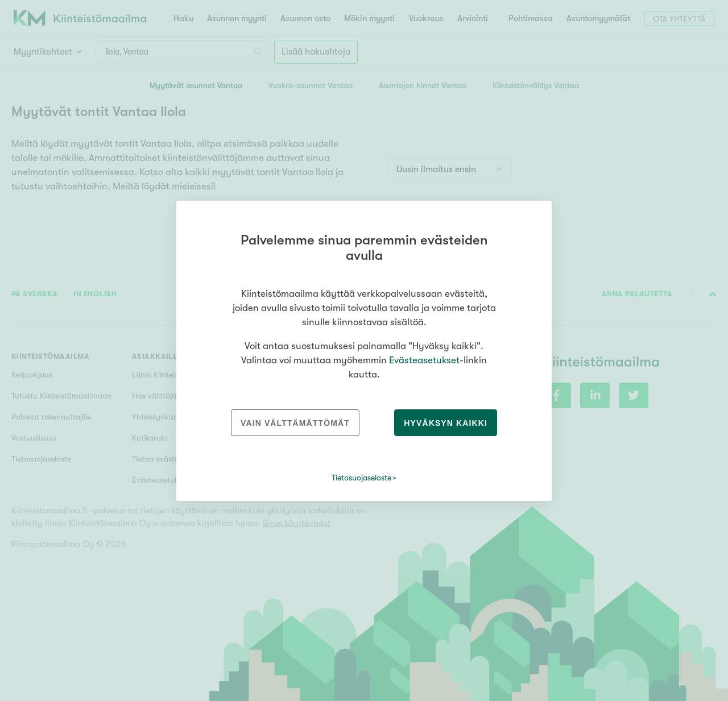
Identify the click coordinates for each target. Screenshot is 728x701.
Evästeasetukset (424, 360)
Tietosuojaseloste (361, 477)
